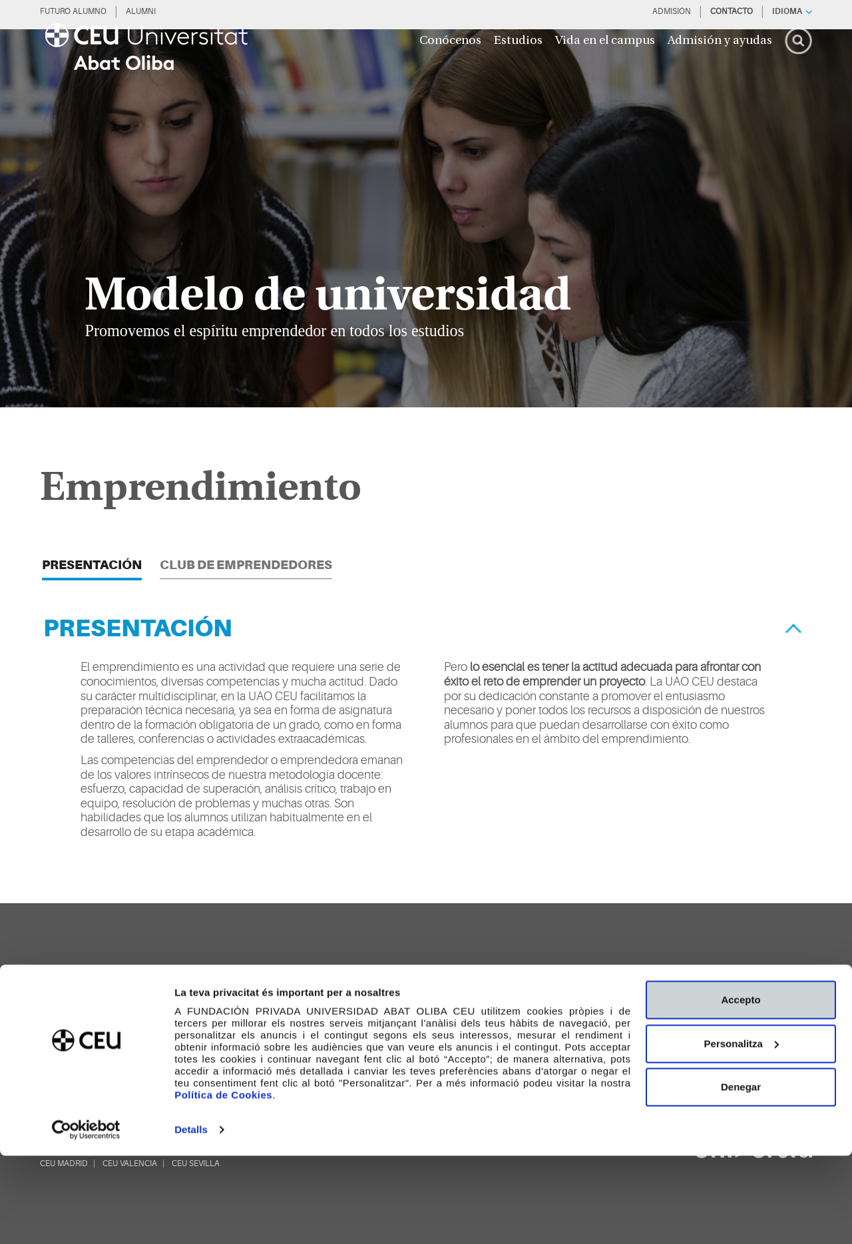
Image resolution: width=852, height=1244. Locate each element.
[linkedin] (621, 1030)
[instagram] (585, 1030)
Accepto (740, 1088)
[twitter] (442, 1030)
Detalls (191, 1217)
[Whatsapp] (657, 1030)
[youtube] (549, 1030)
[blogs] (748, 1030)
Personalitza (741, 1131)
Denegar (741, 1175)
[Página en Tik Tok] (478, 1030)
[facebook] (514, 1030)
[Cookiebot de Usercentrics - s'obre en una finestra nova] (86, 1218)
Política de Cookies (223, 1183)
